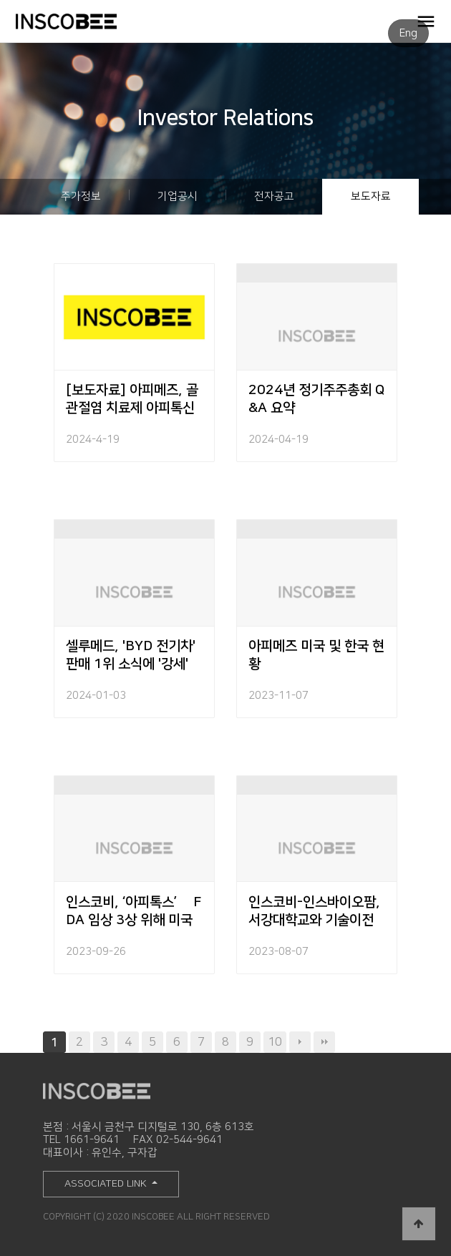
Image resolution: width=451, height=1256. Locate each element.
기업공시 (177, 196)
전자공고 (274, 196)
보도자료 (371, 196)
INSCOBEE (89, 21)
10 (275, 1042)
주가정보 (81, 196)
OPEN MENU (426, 21)
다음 (300, 1042)
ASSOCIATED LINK (107, 1183)
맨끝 (324, 1042)
